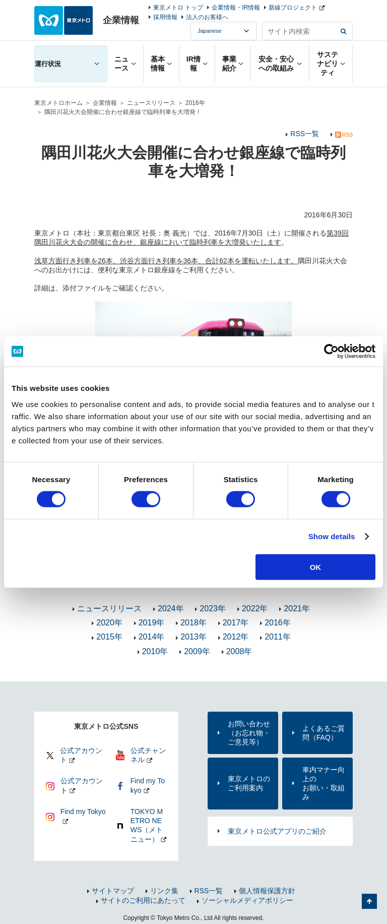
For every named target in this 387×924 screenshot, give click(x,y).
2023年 (213, 608)
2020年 (109, 622)
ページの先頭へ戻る (369, 901)
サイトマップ (113, 891)
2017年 (236, 622)
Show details (331, 536)
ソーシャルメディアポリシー (247, 900)
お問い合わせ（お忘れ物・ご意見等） (249, 733)
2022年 (255, 608)
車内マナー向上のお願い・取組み (323, 783)
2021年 (297, 608)
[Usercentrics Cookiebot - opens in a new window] (331, 351)
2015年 (109, 636)
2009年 (197, 651)
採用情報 (165, 17)
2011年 (278, 636)
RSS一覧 (304, 134)
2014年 (152, 636)
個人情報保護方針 (267, 891)
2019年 (152, 622)
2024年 (171, 608)
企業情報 (105, 102)
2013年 (193, 636)
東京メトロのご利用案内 (249, 783)
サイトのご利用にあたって (143, 900)
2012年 (236, 636)
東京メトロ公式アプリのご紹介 (277, 831)
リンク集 (164, 891)
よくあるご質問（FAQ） (323, 732)
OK (315, 566)
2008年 (239, 651)
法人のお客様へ (207, 17)
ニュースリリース (151, 102)
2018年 (193, 622)
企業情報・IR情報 (236, 7)
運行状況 (48, 64)
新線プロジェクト (293, 7)
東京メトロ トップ (178, 7)
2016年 (195, 102)
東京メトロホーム (58, 102)
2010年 (155, 651)
